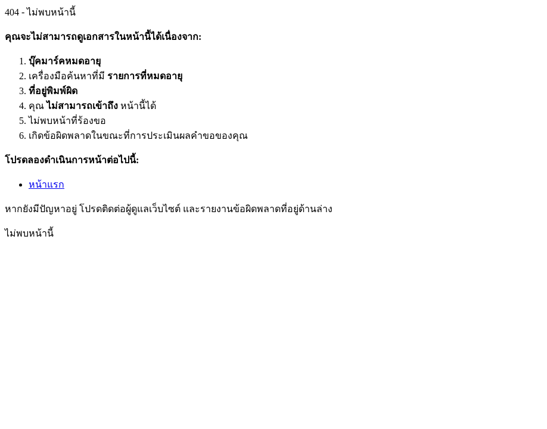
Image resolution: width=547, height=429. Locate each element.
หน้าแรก (46, 184)
